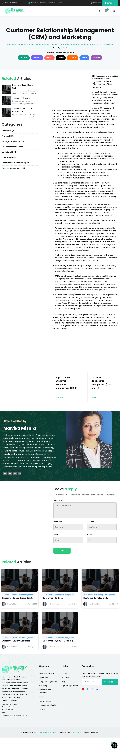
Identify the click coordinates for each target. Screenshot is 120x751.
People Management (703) (14, 168)
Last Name (91, 522)
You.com (96, 58)
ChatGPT (24, 58)
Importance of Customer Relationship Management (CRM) (67, 387)
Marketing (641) (9, 152)
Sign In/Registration (70, 685)
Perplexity (37, 58)
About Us (66, 677)
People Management (48, 681)
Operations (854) (10, 157)
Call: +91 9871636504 (12, 3)
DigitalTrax (77, 732)
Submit (62, 550)
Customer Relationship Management (41, 44)
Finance (42, 697)
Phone (89, 535)
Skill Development (46, 673)
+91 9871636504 (10, 710)
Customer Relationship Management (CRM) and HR (103, 387)
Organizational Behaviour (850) (16, 163)
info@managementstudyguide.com (14, 716)
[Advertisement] (71, 91)
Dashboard (110, 3)
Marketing (18, 44)
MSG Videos (44, 709)
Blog (63, 681)
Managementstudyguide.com (47, 732)
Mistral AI (72, 58)
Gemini (84, 58)
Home (10, 44)
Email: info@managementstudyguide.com (47, 3)
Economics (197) (9, 130)
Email (55, 535)
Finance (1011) (8, 136)
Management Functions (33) (14, 147)
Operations (44, 677)
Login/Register (95, 3)
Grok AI (61, 58)
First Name (57, 522)
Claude (49, 58)
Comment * (58, 500)
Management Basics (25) (13, 141)
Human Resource (46, 701)
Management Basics (48, 705)
